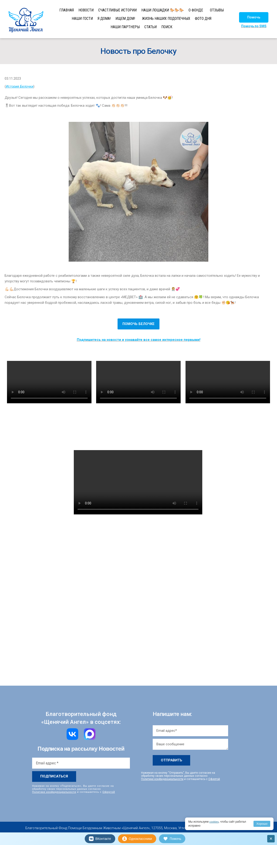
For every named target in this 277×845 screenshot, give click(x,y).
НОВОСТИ (86, 10)
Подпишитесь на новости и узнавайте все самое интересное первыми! (138, 340)
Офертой (108, 791)
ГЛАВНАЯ (66, 10)
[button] (253, 17)
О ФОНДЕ (196, 10)
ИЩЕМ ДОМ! (125, 18)
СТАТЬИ (150, 27)
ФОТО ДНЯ (203, 18)
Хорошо (261, 823)
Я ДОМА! (104, 18)
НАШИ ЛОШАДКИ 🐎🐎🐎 (162, 10)
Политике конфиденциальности (54, 791)
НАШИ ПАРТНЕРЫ (125, 27)
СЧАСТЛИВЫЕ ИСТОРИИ (117, 10)
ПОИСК (166, 27)
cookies (214, 821)
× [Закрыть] (271, 839)
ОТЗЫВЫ (217, 10)
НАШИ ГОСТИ (82, 18)
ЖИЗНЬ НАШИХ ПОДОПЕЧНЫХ (166, 18)
